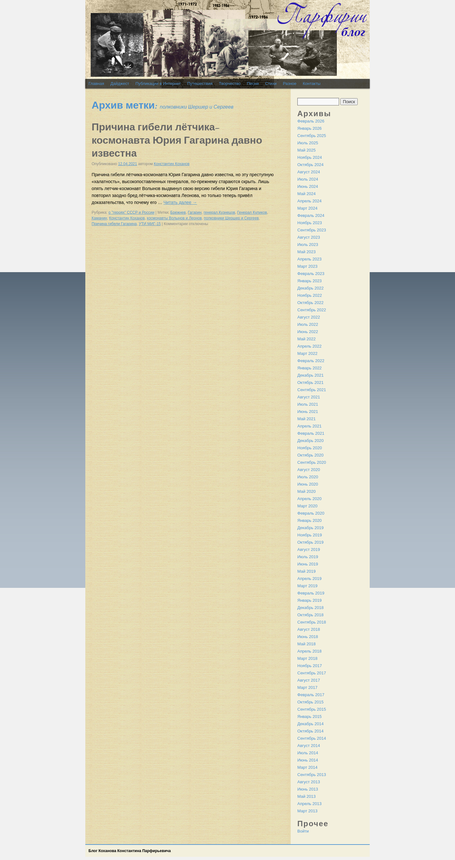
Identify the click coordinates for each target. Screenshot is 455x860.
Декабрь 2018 (310, 607)
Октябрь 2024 (310, 164)
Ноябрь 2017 (309, 665)
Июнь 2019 (307, 564)
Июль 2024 (307, 179)
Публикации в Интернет (158, 83)
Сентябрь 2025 (311, 135)
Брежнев (178, 212)
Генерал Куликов (252, 212)
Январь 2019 (309, 600)
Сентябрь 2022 (311, 310)
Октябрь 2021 (310, 382)
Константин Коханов (172, 164)
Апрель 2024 (309, 201)
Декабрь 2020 (310, 440)
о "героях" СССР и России (131, 212)
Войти (303, 831)
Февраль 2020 (310, 513)
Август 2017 (308, 680)
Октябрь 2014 (310, 731)
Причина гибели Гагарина (114, 224)
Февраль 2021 (310, 433)
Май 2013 (306, 796)
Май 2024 (306, 193)
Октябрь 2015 (310, 702)
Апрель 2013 (309, 803)
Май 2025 (306, 150)
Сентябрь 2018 (311, 622)
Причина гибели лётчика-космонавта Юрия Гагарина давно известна (177, 140)
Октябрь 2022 (310, 302)
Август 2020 (308, 469)
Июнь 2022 (307, 331)
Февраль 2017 (310, 694)
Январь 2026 (309, 128)
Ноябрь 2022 (309, 295)
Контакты (311, 83)
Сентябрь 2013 (311, 774)
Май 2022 (306, 339)
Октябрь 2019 (310, 542)
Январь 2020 (309, 520)
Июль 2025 (307, 142)
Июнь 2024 (307, 186)
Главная (96, 83)
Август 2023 (308, 237)
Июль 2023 (307, 244)
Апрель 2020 (309, 498)
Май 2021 (306, 418)
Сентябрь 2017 (311, 673)
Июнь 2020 (307, 484)
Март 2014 (307, 767)
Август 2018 (308, 629)
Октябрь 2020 (310, 455)
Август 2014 (308, 745)
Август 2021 (308, 397)
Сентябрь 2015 (311, 709)
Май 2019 (306, 571)
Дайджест (119, 83)
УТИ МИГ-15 (150, 224)
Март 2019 (307, 585)
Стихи (270, 83)
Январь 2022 (309, 368)
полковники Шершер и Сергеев (231, 218)
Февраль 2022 (310, 360)
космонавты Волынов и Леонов (174, 218)
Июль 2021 (307, 404)
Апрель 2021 (309, 426)
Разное (289, 83)
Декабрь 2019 (310, 527)
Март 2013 (307, 811)
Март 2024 (307, 208)
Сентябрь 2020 (311, 462)
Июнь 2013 (307, 789)
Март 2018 (307, 658)
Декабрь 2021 (310, 375)
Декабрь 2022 (310, 288)
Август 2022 (308, 317)
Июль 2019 (307, 556)
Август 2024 (308, 172)
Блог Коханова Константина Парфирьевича (129, 851)
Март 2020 (307, 506)
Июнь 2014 (307, 760)
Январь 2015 (309, 716)
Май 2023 (306, 251)
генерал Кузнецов (219, 212)
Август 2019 (308, 549)
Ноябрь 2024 (309, 157)
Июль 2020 (307, 477)
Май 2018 (306, 644)
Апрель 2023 (309, 259)
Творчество (230, 83)
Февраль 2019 (310, 593)
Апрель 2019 (309, 578)
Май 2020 (306, 491)
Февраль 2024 (310, 215)
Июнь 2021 (307, 411)
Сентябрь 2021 (311, 389)
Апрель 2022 (309, 346)
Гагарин (195, 212)
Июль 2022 (307, 324)
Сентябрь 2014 (311, 738)
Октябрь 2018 (310, 614)
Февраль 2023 (310, 273)
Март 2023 (307, 266)
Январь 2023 (309, 280)
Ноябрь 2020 (309, 447)
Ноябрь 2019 (309, 535)
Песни (253, 83)
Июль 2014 (307, 752)
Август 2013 (308, 781)
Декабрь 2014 (310, 723)
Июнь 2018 (307, 636)
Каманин (99, 218)
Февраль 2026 (310, 121)
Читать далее (180, 202)
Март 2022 (307, 353)
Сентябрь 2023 (311, 230)
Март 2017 (307, 687)
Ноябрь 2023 (309, 222)
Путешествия (199, 83)
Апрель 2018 (309, 651)
